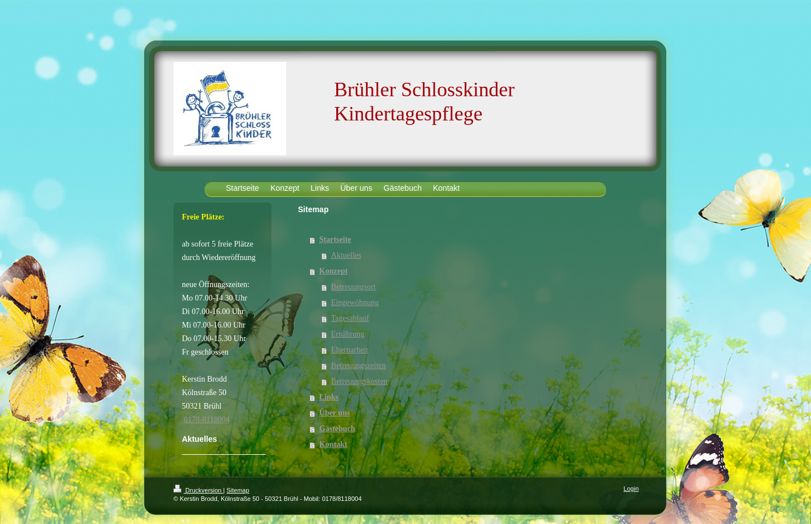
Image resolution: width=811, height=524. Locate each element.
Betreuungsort (353, 287)
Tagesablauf (350, 318)
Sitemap (237, 490)
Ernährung (347, 334)
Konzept (333, 271)
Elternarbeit (349, 350)
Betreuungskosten (359, 381)
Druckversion (198, 490)
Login (631, 488)
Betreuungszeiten (358, 365)
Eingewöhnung (355, 302)
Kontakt (333, 444)
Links (328, 397)
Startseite (335, 239)
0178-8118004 (207, 419)
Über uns (334, 413)
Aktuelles (346, 255)
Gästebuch (337, 428)
